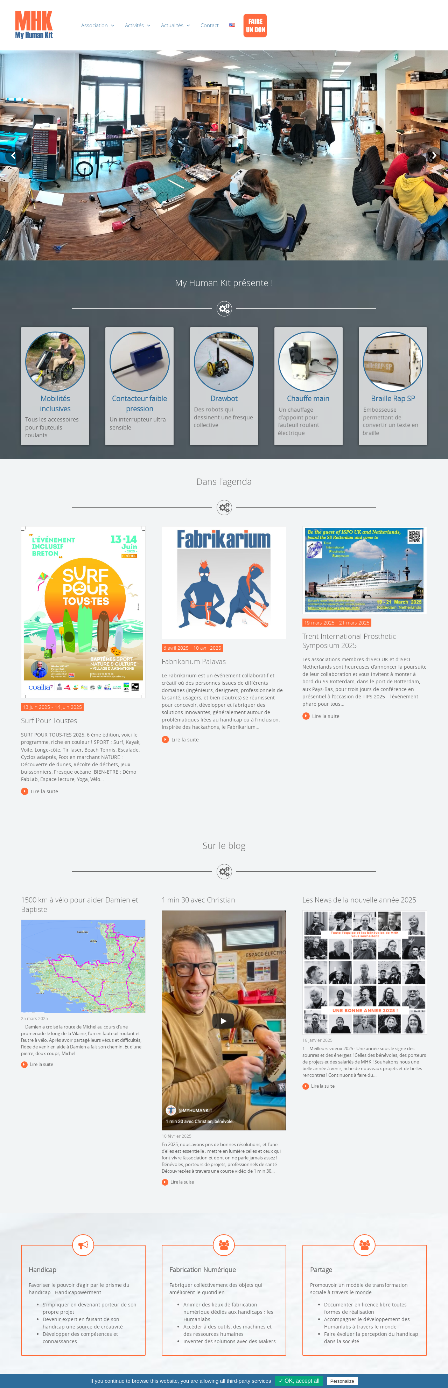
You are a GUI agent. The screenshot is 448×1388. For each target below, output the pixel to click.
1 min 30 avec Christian (198, 900)
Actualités (172, 25)
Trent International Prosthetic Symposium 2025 (349, 641)
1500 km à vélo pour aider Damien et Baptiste (79, 904)
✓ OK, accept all (299, 1381)
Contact (210, 25)
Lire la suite (44, 791)
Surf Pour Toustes (49, 720)
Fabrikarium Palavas (194, 661)
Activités (134, 25)
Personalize (342, 1381)
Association (94, 25)
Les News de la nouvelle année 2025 (359, 900)
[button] (13, 155)
